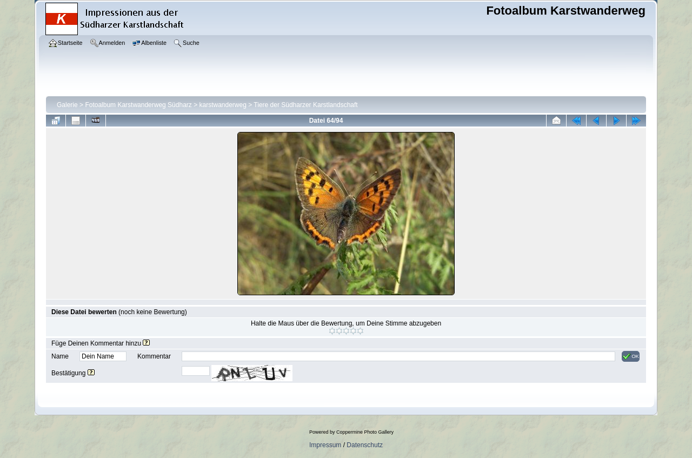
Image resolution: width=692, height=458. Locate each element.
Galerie (67, 105)
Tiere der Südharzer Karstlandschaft (305, 105)
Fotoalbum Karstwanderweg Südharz (138, 105)
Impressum (325, 445)
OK (630, 356)
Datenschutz (365, 445)
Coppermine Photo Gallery (365, 432)
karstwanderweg (223, 105)
